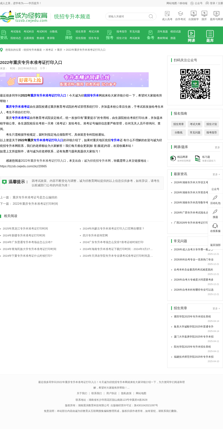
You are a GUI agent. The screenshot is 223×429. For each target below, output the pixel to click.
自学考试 (180, 16)
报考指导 (122, 31)
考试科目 (29, 31)
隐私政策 (126, 393)
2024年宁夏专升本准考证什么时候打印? (27, 255)
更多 (217, 147)
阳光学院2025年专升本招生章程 (192, 346)
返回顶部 (215, 241)
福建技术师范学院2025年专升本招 (194, 356)
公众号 (196, 3)
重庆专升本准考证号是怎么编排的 (35, 197)
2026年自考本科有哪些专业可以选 (194, 289)
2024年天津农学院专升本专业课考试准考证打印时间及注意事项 (118, 255)
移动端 (183, 3)
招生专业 (94, 38)
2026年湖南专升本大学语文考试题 (194, 182)
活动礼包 (215, 199)
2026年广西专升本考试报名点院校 (194, 212)
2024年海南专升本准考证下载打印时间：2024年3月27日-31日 (118, 249)
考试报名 (16, 31)
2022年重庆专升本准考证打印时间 (35, 203)
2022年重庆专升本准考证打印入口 (85, 49)
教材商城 (162, 38)
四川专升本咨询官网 (95, 235)
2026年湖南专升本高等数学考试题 (194, 202)
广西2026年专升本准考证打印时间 (194, 222)
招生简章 (81, 31)
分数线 (53, 31)
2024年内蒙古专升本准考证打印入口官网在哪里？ (114, 228)
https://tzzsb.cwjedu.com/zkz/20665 (23, 166)
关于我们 (82, 393)
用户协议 (111, 393)
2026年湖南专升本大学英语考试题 (194, 192)
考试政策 (135, 38)
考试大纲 (94, 31)
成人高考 (167, 16)
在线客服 (215, 227)
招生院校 (81, 38)
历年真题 (162, 31)
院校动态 (16, 38)
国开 (204, 16)
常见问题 (135, 31)
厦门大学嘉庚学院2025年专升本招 (194, 336)
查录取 (51, 38)
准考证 (49, 49)
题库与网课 (216, 16)
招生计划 (122, 38)
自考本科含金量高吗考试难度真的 (193, 269)
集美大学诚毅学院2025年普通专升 (194, 326)
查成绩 (40, 38)
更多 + (216, 174)
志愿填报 (29, 38)
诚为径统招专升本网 (97, 160)
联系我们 (96, 393)
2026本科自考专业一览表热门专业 (194, 259)
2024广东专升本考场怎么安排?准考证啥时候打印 (113, 242)
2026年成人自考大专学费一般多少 (194, 249)
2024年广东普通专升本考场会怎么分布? (27, 242)
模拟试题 (175, 31)
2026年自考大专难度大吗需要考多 (194, 279)
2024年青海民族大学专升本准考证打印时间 (29, 249)
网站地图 (172, 3)
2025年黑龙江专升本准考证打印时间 (25, 228)
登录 (212, 3)
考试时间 (42, 31)
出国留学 (193, 16)
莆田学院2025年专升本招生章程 (192, 316)
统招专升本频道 (33, 49)
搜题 (173, 38)
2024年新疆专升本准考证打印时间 (24, 235)
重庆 (59, 49)
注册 (220, 3)
